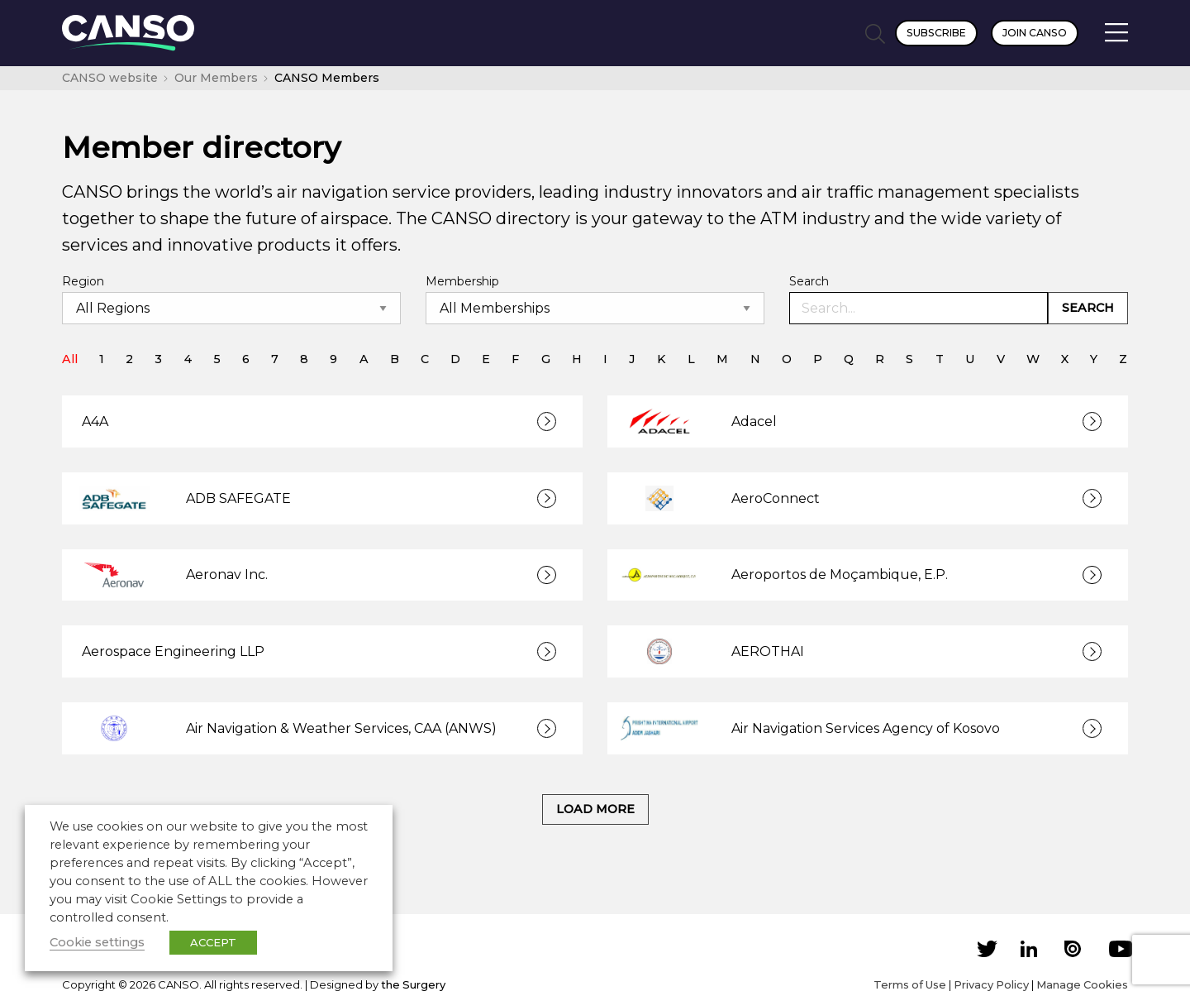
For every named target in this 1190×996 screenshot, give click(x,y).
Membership (462, 281)
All (70, 359)
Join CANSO (1034, 32)
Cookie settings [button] (97, 942)
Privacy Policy (991, 984)
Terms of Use (909, 984)
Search (809, 281)
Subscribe (936, 32)
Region (83, 281)
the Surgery (413, 984)
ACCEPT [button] (213, 942)
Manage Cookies (1082, 984)
